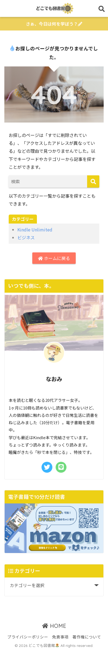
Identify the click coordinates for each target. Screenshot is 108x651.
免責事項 (60, 637)
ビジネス (26, 237)
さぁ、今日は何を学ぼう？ (54, 23)
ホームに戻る (54, 258)
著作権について (86, 637)
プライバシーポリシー (27, 637)
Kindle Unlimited (34, 229)
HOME (54, 625)
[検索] (93, 181)
